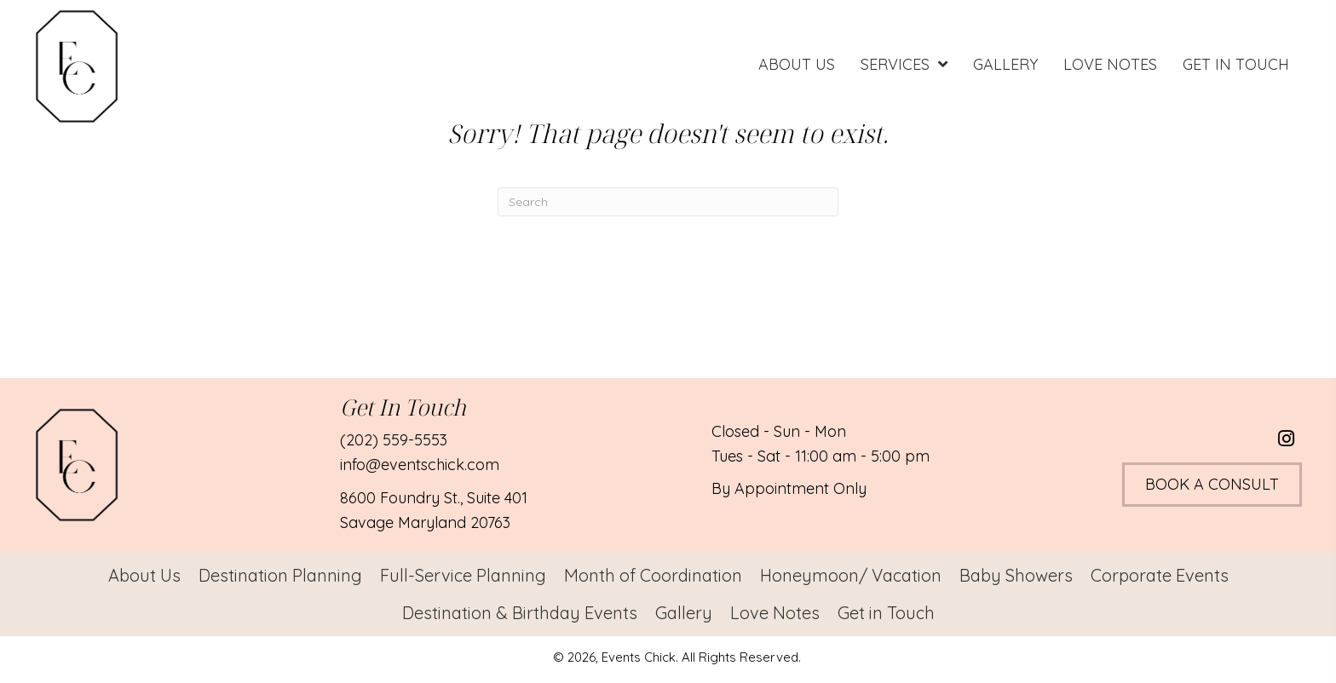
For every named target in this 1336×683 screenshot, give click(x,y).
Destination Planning (280, 575)
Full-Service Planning (463, 575)
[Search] (668, 201)
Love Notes (775, 612)
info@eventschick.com (419, 464)
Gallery (683, 612)
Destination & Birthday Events (519, 612)
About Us (144, 575)
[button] (1286, 438)
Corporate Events (1160, 575)
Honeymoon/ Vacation (851, 575)
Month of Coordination (653, 575)
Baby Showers (1016, 575)
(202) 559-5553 (393, 440)
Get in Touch (886, 612)
